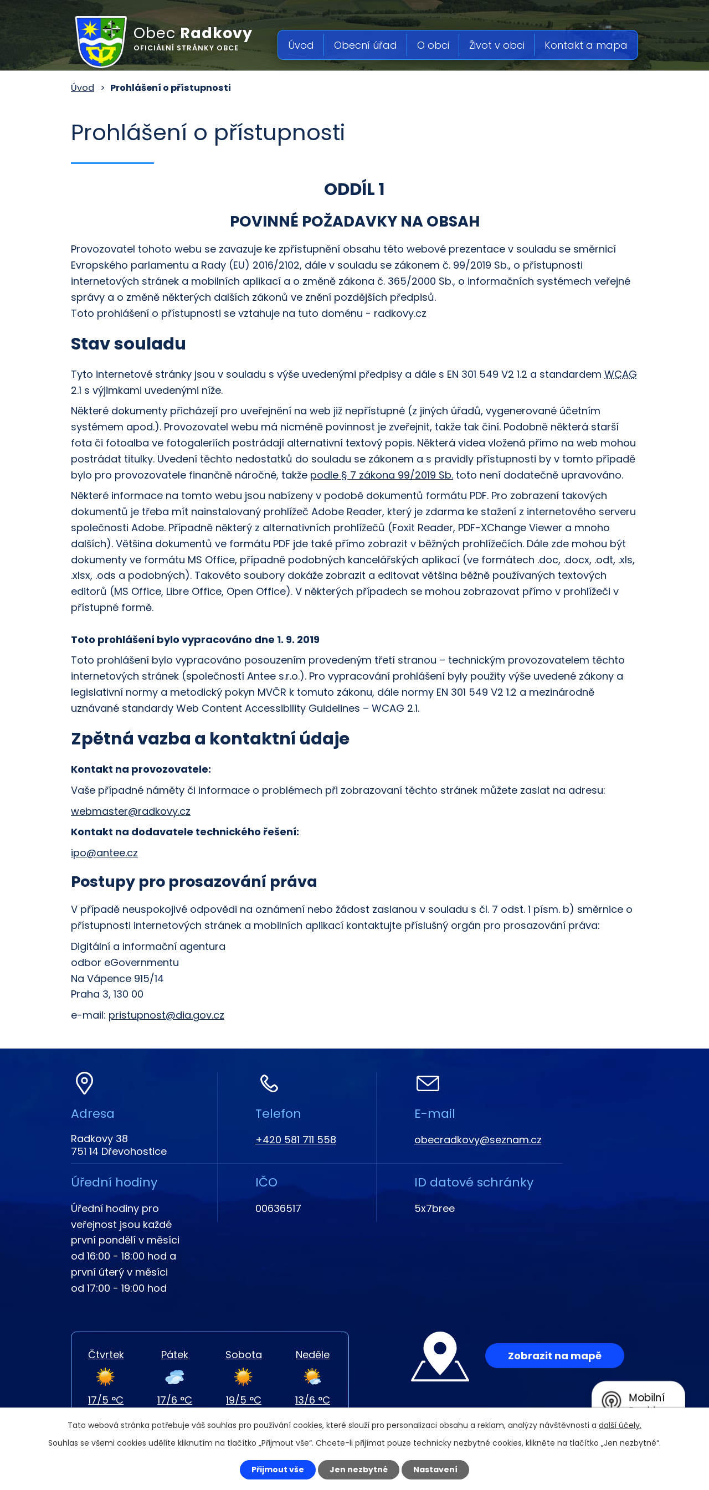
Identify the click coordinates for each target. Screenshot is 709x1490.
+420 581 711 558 (295, 1140)
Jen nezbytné (359, 1469)
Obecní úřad (365, 45)
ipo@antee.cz (104, 853)
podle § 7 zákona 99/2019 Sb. (381, 475)
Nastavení (435, 1469)
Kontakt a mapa (586, 45)
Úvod (301, 45)
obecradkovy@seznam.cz (478, 1140)
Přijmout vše (277, 1469)
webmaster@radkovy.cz (131, 811)
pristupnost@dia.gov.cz (166, 1015)
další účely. (620, 1425)
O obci (433, 45)
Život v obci (497, 45)
